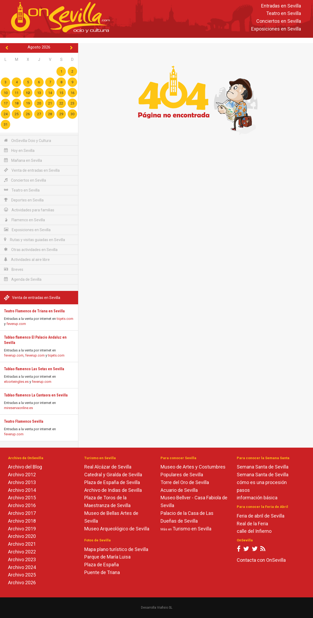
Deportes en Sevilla (24, 200)
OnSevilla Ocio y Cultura (27, 140)
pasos (243, 490)
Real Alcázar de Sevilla (107, 467)
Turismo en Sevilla (192, 528)
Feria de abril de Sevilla (260, 516)
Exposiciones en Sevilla (276, 29)
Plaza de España (101, 564)
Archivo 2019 (22, 528)
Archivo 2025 (22, 575)
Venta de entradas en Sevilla (32, 170)
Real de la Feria (252, 523)
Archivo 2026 (22, 582)
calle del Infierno (254, 531)
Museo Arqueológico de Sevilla (116, 528)
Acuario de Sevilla (179, 490)
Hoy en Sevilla (19, 150)
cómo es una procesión (262, 482)
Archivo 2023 (22, 559)
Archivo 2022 (22, 552)
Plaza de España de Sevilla (112, 482)
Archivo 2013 (22, 482)
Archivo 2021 (22, 544)
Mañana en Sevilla (23, 160)
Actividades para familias (29, 210)
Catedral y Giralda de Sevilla (113, 474)
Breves (13, 269)
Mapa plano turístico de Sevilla (116, 549)
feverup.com (16, 324)
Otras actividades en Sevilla (31, 249)
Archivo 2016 (22, 505)
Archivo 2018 (22, 521)
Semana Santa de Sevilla (262, 467)
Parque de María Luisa (107, 557)
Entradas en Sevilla (281, 6)
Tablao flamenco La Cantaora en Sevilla (36, 395)
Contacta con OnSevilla (261, 560)
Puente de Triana (102, 572)
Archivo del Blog (25, 467)
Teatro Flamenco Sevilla (23, 421)
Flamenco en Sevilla (24, 220)
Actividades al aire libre (27, 259)
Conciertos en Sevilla (278, 21)
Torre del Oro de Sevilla (185, 482)
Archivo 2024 (22, 567)
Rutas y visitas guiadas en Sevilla (34, 239)
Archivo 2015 (22, 497)
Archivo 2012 (22, 474)
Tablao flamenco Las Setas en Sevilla (34, 369)
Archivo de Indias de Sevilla (113, 490)
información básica (257, 497)
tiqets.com (65, 319)
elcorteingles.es (16, 382)
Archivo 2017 (22, 513)
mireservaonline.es (18, 408)
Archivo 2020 (22, 536)
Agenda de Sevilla (22, 279)
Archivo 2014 (22, 490)
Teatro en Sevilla (283, 13)
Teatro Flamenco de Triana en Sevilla (34, 311)
